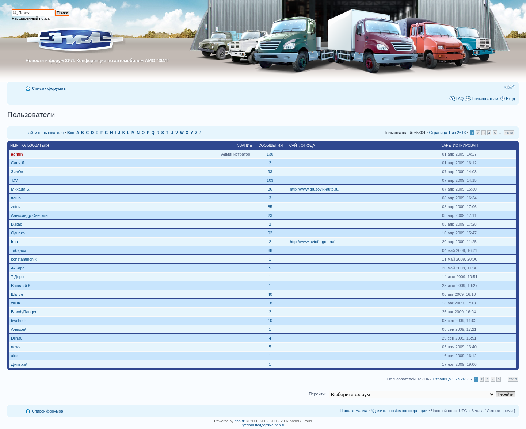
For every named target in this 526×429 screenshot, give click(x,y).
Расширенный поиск (31, 18)
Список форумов (49, 88)
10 (270, 320)
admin (17, 154)
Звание (244, 145)
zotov (15, 206)
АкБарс (17, 268)
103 (270, 180)
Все (70, 133)
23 (270, 215)
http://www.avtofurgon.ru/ (312, 242)
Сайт (294, 145)
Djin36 (16, 338)
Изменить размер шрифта (509, 87)
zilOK (15, 303)
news (15, 347)
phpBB (240, 421)
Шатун (17, 294)
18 (270, 303)
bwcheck (19, 320)
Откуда (308, 145)
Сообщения (270, 145)
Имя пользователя (29, 145)
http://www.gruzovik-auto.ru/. (315, 189)
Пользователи (485, 98)
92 (270, 233)
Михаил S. (20, 189)
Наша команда (353, 411)
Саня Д (17, 163)
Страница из (447, 132)
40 (270, 294)
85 (270, 206)
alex (14, 355)
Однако (18, 233)
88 (270, 250)
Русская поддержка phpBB (262, 425)
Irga (14, 242)
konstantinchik (24, 259)
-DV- (15, 180)
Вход (510, 98)
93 (270, 171)
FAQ (460, 98)
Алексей (19, 329)
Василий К (20, 285)
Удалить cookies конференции (399, 411)
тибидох (18, 250)
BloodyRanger (24, 312)
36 (270, 189)
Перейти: (317, 394)
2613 (509, 133)
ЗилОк (17, 171)
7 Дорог (18, 277)
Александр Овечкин (29, 215)
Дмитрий (19, 364)
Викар (16, 224)
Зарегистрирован (459, 145)
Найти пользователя (45, 132)
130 (270, 154)
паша (16, 198)
